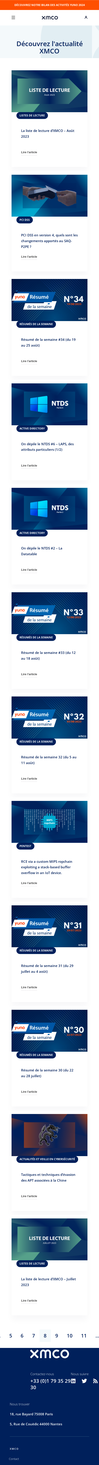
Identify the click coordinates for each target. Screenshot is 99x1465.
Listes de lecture (32, 115)
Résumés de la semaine (36, 324)
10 (70, 1335)
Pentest (25, 846)
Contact (14, 1459)
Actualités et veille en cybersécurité (47, 1159)
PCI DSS (25, 220)
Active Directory (32, 428)
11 (84, 1335)
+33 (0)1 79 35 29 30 (50, 1384)
